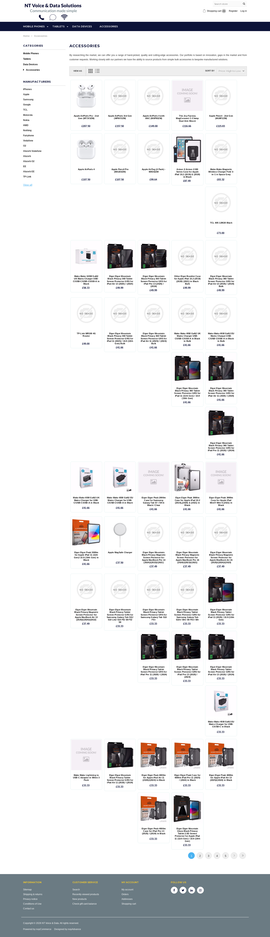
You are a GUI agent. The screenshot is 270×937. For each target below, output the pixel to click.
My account (127, 889)
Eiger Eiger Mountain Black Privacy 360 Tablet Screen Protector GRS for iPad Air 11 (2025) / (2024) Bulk (154, 338)
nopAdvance (74, 929)
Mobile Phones (34, 26)
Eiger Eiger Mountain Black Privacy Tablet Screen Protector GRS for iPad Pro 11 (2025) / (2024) (153, 671)
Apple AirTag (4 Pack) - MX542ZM (154, 170)
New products (79, 899)
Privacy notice (30, 899)
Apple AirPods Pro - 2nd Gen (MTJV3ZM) (86, 117)
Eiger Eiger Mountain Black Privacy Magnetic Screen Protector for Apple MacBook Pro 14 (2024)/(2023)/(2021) (154, 557)
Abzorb (27, 156)
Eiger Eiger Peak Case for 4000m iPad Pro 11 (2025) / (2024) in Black (187, 777)
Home (26, 36)
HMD (25, 125)
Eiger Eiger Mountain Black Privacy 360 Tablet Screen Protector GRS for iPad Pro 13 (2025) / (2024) (154, 281)
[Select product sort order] (231, 71)
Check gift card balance (84, 903)
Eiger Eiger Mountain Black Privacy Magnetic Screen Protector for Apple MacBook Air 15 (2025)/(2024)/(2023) (221, 557)
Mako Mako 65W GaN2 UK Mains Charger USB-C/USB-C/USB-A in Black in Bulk (187, 337)
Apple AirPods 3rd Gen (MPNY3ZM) (120, 117)
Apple (26, 94)
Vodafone (28, 140)
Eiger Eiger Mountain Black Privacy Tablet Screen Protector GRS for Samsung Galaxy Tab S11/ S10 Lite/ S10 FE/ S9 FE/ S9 (120, 615)
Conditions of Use (32, 903)
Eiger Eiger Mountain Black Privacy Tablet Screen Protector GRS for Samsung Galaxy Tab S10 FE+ (154, 614)
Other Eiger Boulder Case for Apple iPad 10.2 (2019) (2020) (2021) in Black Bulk (187, 280)
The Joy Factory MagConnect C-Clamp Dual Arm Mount (187, 118)
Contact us (28, 908)
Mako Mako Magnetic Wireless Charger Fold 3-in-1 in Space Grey (221, 172)
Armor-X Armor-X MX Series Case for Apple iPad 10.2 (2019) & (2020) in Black (187, 173)
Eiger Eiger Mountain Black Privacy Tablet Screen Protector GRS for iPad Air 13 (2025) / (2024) (221, 671)
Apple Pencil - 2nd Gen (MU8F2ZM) (221, 117)
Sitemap (27, 889)
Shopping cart (129, 903)
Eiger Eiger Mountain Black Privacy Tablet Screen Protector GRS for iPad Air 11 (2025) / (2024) (120, 779)
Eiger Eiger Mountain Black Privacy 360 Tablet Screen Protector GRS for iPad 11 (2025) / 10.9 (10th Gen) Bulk (120, 338)
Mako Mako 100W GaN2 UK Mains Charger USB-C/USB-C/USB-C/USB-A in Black (86, 280)
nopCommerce (43, 929)
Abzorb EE (29, 171)
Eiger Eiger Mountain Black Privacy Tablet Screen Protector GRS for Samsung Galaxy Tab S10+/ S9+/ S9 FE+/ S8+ (187, 614)
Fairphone (28, 135)
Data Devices (82, 26)
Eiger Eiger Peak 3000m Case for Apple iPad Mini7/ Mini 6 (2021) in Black (221, 501)
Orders (125, 894)
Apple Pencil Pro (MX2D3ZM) (120, 170)
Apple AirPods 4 (86, 169)
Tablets (58, 26)
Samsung (28, 99)
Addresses (127, 899)
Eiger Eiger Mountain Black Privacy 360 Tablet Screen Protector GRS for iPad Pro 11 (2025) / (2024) (221, 447)
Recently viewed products (85, 894)
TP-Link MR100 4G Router (86, 334)
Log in (243, 10)
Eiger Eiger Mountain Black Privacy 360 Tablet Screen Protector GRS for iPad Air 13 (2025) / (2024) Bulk (221, 281)
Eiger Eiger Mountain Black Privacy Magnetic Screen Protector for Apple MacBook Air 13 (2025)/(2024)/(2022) (86, 614)
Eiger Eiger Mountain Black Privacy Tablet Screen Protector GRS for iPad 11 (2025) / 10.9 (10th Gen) (221, 614)
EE (24, 166)
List (97, 71)
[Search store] (230, 4)
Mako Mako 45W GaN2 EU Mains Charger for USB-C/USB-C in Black (221, 724)
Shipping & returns (32, 894)
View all (27, 184)
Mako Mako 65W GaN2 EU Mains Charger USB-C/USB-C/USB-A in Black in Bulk (221, 337)
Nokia (26, 120)
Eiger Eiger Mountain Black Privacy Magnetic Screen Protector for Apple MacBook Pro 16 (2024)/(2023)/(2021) (187, 557)
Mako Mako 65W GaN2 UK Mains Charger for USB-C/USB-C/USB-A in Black (86, 500)
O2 (24, 145)
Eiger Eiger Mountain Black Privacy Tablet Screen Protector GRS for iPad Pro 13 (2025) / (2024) (187, 672)
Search (76, 889)
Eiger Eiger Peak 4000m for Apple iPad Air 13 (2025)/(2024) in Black (221, 777)
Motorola (28, 115)
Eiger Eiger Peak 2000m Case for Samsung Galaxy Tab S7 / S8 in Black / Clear (154, 501)
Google (27, 104)
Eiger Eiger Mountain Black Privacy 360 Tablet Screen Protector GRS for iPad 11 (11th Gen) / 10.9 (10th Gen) (187, 393)
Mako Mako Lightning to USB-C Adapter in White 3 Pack (86, 777)
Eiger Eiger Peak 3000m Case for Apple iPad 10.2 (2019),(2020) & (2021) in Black (187, 501)
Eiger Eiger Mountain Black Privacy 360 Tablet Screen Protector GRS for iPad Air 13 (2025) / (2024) (120, 280)
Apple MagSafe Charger (120, 552)
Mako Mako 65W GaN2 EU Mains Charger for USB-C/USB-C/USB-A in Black (120, 500)
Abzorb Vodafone (32, 151)
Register (233, 10)
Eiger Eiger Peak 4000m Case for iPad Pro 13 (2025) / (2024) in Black (154, 831)
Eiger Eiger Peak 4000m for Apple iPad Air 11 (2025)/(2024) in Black (154, 777)
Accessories (109, 26)
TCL (25, 109)
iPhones (27, 89)
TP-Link (27, 176)
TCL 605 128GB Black (221, 223)
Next (234, 855)
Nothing (27, 130)
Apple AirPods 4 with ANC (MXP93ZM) (154, 117)
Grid (90, 71)
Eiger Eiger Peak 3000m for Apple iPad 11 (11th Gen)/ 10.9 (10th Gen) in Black (86, 556)
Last (242, 855)
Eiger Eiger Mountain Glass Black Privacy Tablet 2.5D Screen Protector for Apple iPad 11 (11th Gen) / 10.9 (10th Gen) (187, 834)
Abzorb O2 (29, 161)
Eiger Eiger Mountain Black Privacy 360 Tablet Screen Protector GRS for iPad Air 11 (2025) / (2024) (221, 392)
